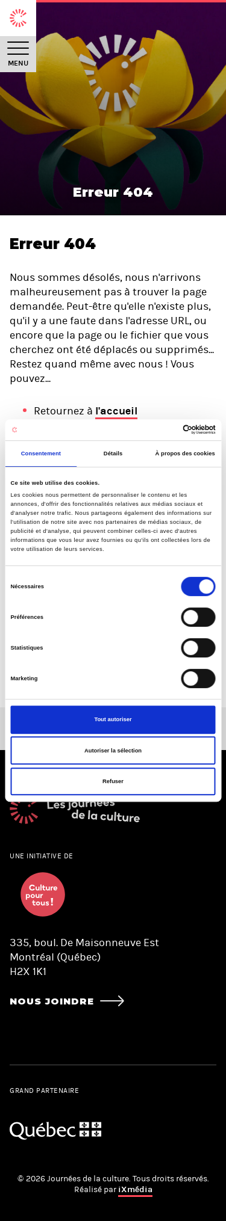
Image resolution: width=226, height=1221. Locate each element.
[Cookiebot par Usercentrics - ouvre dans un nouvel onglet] (163, 430)
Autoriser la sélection (113, 751)
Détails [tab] (113, 454)
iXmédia (135, 1189)
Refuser (113, 781)
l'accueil (116, 410)
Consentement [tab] (41, 454)
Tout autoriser (112, 719)
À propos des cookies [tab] (185, 454)
